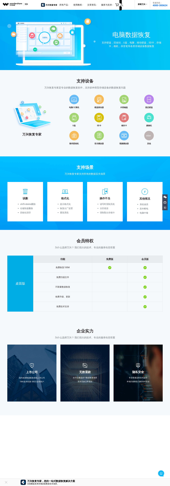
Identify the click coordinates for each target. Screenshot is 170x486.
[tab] (85, 117)
